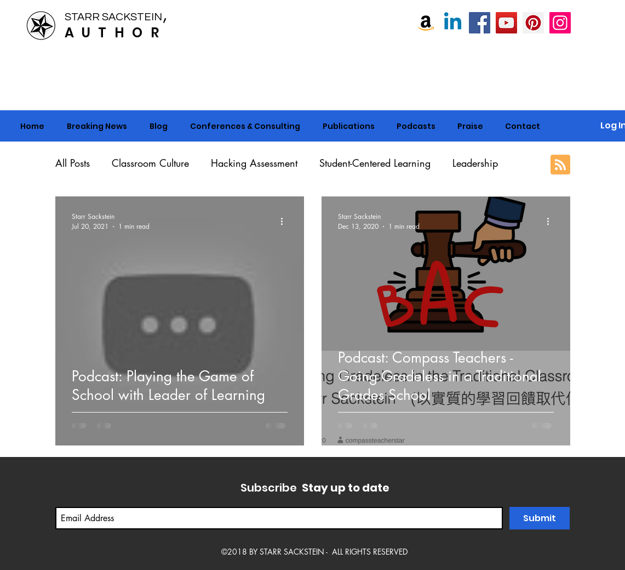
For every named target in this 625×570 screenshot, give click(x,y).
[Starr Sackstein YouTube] (506, 22)
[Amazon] (426, 22)
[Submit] (539, 518)
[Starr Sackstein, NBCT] (479, 22)
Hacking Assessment (254, 163)
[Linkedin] (452, 22)
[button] (245, 126)
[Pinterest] (533, 22)
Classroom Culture (150, 163)
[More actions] (286, 221)
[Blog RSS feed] (560, 165)
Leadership (475, 163)
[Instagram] (560, 22)
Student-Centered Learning (375, 163)
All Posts (72, 163)
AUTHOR (116, 33)
